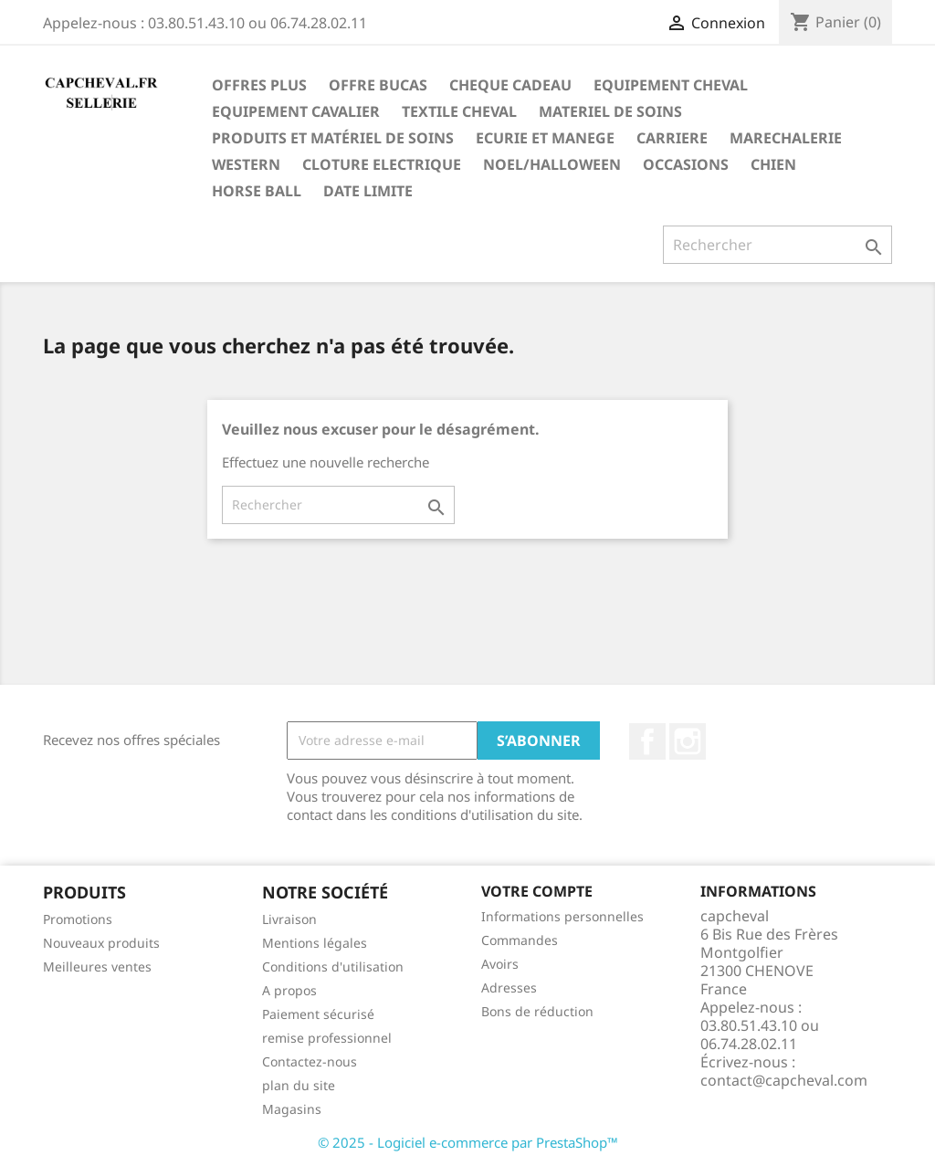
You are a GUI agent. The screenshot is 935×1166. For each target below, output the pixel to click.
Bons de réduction (537, 1011)
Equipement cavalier (296, 111)
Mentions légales (314, 942)
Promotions (77, 919)
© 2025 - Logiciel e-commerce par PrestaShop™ (468, 1142)
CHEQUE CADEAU (510, 85)
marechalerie (786, 138)
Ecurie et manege (545, 138)
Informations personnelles (562, 916)
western (246, 164)
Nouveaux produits (101, 942)
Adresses (509, 987)
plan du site (298, 1085)
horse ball (256, 191)
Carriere (672, 138)
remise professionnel (327, 1037)
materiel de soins (610, 111)
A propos (289, 990)
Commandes (519, 940)
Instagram (687, 741)
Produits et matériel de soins (333, 138)
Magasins (291, 1109)
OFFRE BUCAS (378, 85)
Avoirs (500, 963)
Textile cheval (459, 111)
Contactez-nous (309, 1061)
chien (773, 164)
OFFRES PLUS (259, 85)
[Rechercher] (777, 245)
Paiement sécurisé (318, 1014)
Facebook (647, 741)
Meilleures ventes (97, 966)
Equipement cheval (671, 85)
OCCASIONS (686, 164)
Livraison (289, 919)
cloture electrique (381, 164)
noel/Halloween (552, 164)
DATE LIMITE (368, 191)
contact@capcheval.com (783, 1080)
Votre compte (537, 891)
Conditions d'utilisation (333, 966)
